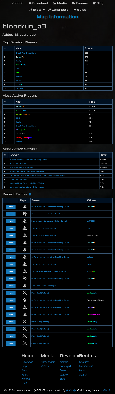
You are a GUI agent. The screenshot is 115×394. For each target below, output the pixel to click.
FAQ (24, 383)
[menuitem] (17, 3)
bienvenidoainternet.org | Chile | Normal (27, 187)
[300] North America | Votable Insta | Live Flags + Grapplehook (38, 175)
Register (84, 362)
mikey (19, 84)
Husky (18, 61)
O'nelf (18, 81)
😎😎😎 (18, 118)
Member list (86, 366)
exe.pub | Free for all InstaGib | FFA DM (27, 183)
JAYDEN (91, 221)
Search (83, 374)
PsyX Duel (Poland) (18, 164)
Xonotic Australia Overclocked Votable (27, 171)
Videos (45, 366)
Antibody (71, 390)
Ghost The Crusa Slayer (26, 53)
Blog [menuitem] (98, 3)
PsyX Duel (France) (18, 179)
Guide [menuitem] (80, 9)
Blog (24, 366)
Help (81, 370)
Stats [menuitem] (35, 9)
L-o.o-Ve (19, 88)
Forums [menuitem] (80, 3)
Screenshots (48, 362)
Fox (17, 69)
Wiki (62, 378)
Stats (24, 370)
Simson (19, 77)
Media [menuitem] (60, 3)
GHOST (90, 264)
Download (27, 362)
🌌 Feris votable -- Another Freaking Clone (28, 160)
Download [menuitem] (38, 3)
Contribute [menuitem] (58, 9)
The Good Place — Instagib (22, 167)
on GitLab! (105, 390)
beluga (90, 257)
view (11, 207)
